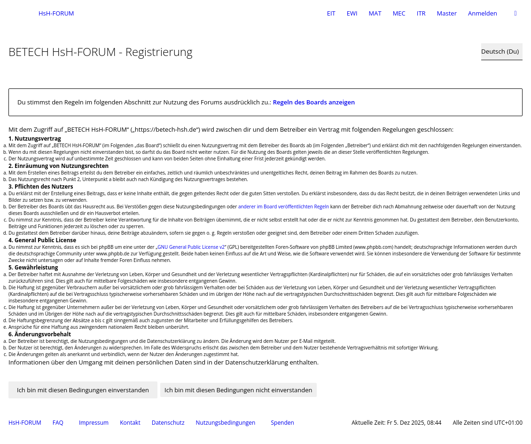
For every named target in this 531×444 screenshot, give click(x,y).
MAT (375, 13)
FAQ (58, 423)
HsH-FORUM (24, 423)
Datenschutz (168, 423)
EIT (331, 13)
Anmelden (482, 13)
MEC (399, 13)
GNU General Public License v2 (191, 247)
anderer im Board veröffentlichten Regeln (283, 206)
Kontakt (130, 423)
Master (447, 13)
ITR (421, 13)
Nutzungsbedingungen (226, 423)
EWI (352, 13)
